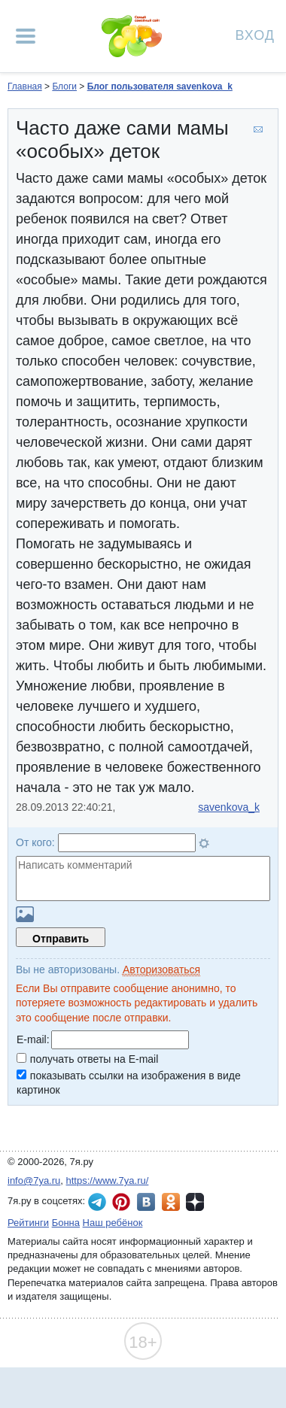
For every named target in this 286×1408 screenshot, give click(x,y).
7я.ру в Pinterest (121, 1202)
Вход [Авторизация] (255, 34)
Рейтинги (28, 1222)
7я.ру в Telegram (97, 1202)
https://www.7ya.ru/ (107, 1180)
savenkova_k (229, 807)
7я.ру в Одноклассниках (171, 1202)
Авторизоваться (161, 969)
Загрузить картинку (25, 914)
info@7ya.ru (34, 1180)
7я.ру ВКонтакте (146, 1202)
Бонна (66, 1222)
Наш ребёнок (113, 1222)
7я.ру (195, 1202)
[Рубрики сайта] (25, 36)
